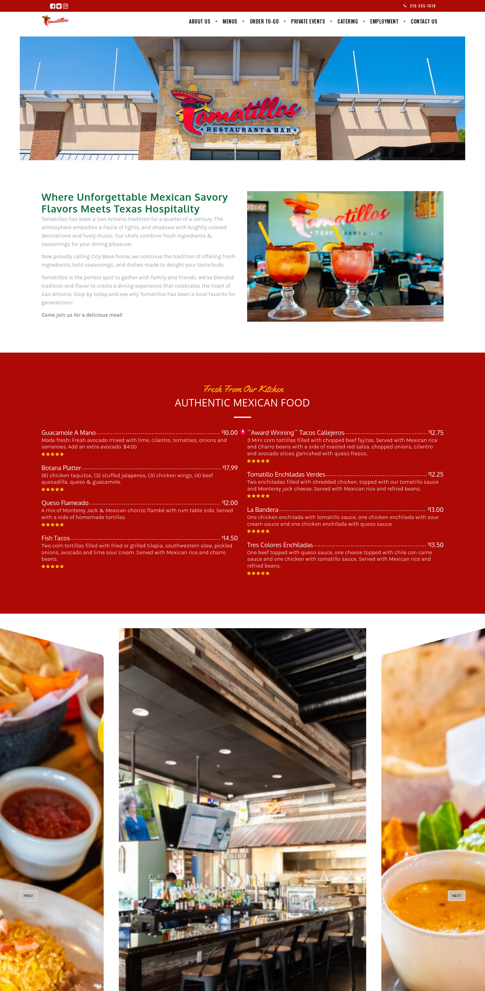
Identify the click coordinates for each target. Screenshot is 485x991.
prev (28, 896)
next (456, 896)
